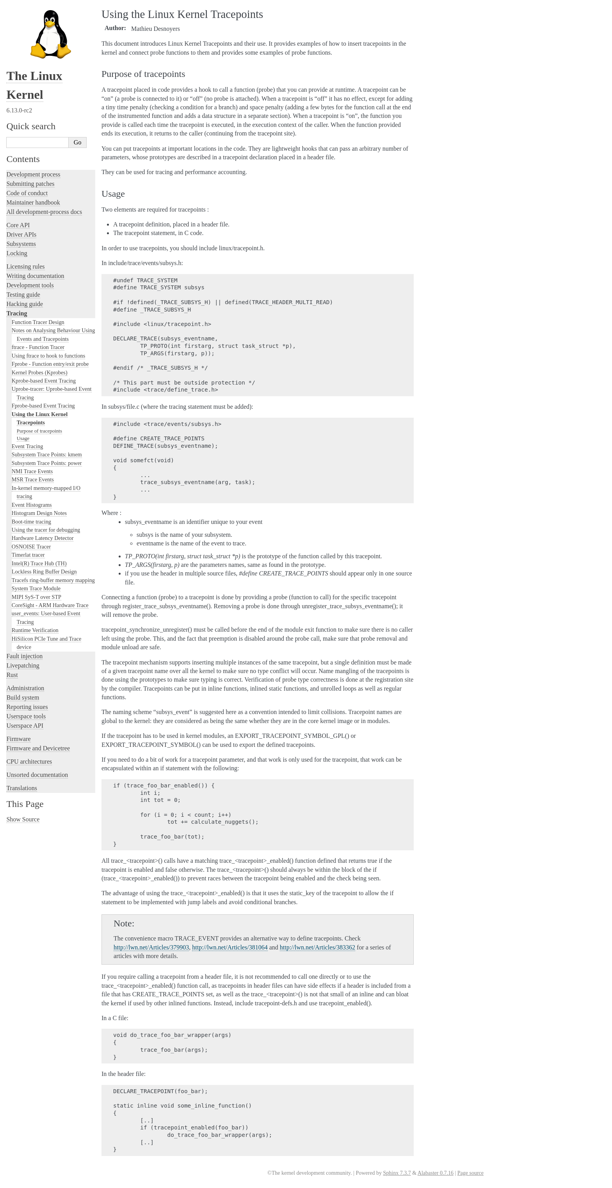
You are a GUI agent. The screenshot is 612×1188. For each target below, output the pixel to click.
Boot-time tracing (31, 521)
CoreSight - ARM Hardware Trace (50, 605)
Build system (22, 697)
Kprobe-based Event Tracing (44, 381)
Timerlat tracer (28, 555)
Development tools (29, 285)
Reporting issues (27, 707)
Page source (470, 1173)
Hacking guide (24, 304)
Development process (33, 174)
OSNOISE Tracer (31, 546)
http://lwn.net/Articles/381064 (229, 947)
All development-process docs (44, 211)
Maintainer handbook (33, 202)
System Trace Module (36, 588)
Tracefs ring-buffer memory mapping (53, 580)
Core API (18, 225)
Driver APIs (21, 234)
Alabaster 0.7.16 (436, 1173)
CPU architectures (29, 761)
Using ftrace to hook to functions (48, 356)
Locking (16, 253)
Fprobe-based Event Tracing (43, 406)
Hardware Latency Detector (43, 538)
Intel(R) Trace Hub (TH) (39, 563)
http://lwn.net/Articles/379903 (151, 947)
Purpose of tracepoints (39, 431)
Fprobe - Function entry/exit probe (50, 364)
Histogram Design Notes (39, 513)
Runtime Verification (35, 630)
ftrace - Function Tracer (38, 347)
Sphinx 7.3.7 (397, 1173)
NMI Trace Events (32, 471)
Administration (25, 688)
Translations (21, 788)
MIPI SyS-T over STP (36, 597)
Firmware (18, 739)
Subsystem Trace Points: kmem (47, 454)
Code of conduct (27, 193)
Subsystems (21, 243)
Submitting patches (30, 183)
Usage (23, 438)
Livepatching (22, 665)
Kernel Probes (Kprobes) (40, 372)
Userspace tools (26, 716)
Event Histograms (32, 505)
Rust (12, 674)
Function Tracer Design (38, 322)
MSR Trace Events (33, 479)
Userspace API (24, 725)
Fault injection (24, 656)
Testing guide (23, 294)
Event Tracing (27, 446)
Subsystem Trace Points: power (47, 463)
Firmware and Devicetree (38, 748)
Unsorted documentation (37, 774)
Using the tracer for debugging (46, 530)
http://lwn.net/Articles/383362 (317, 947)
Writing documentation (35, 276)
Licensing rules (25, 266)
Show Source (22, 819)
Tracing (16, 313)
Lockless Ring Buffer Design (44, 571)
